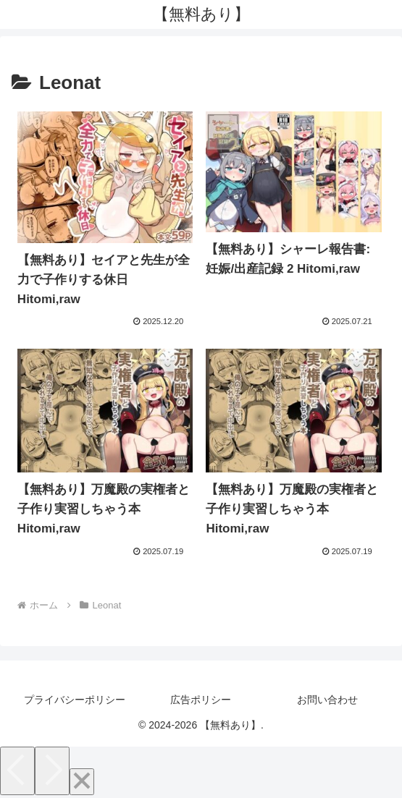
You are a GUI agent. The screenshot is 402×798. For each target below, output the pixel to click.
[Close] (82, 781)
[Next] (52, 771)
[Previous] (17, 771)
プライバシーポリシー (74, 699)
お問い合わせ (327, 699)
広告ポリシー (200, 699)
